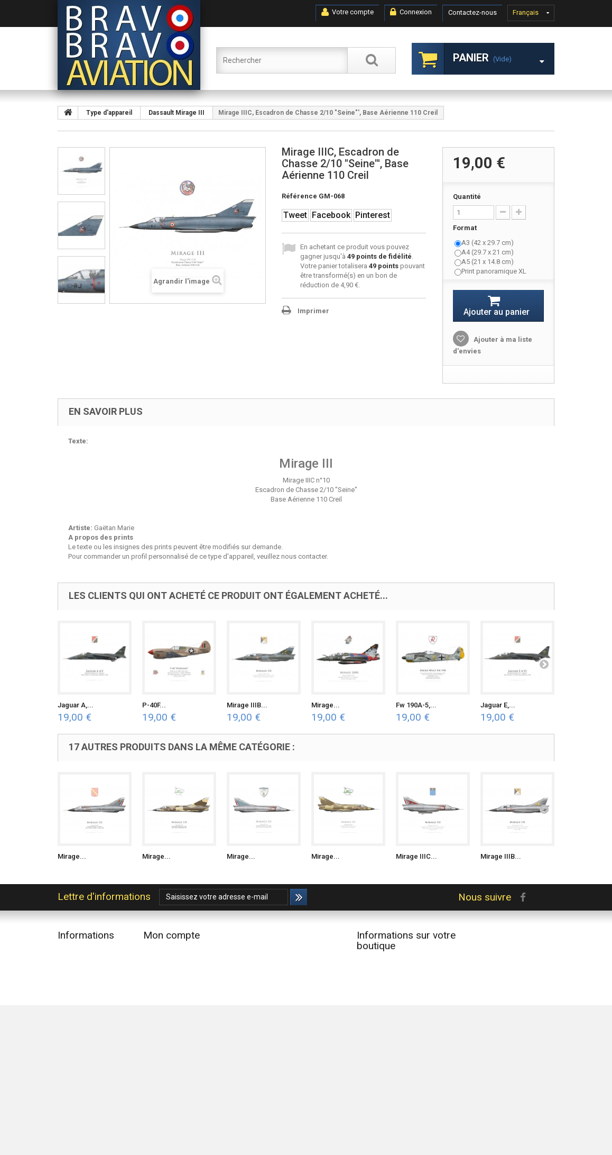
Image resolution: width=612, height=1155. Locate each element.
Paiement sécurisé (85, 1072)
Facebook (331, 215)
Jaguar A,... (76, 705)
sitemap (70, 1099)
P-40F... (154, 705)
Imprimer (313, 311)
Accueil (69, 1007)
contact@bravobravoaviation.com (408, 1053)
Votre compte (347, 12)
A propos (72, 1058)
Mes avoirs (160, 966)
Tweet (295, 215)
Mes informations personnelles (190, 993)
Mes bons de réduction (178, 1007)
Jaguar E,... (497, 705)
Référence (299, 196)
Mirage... (325, 705)
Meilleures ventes (84, 980)
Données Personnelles (92, 1085)
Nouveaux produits (86, 966)
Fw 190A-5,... (416, 705)
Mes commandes (170, 952)
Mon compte (171, 935)
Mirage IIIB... (247, 705)
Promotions (75, 952)
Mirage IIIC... (416, 856)
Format (465, 228)
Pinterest (372, 215)
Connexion (411, 12)
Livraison (71, 1021)
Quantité (467, 197)
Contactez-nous (472, 12)
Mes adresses (165, 980)
